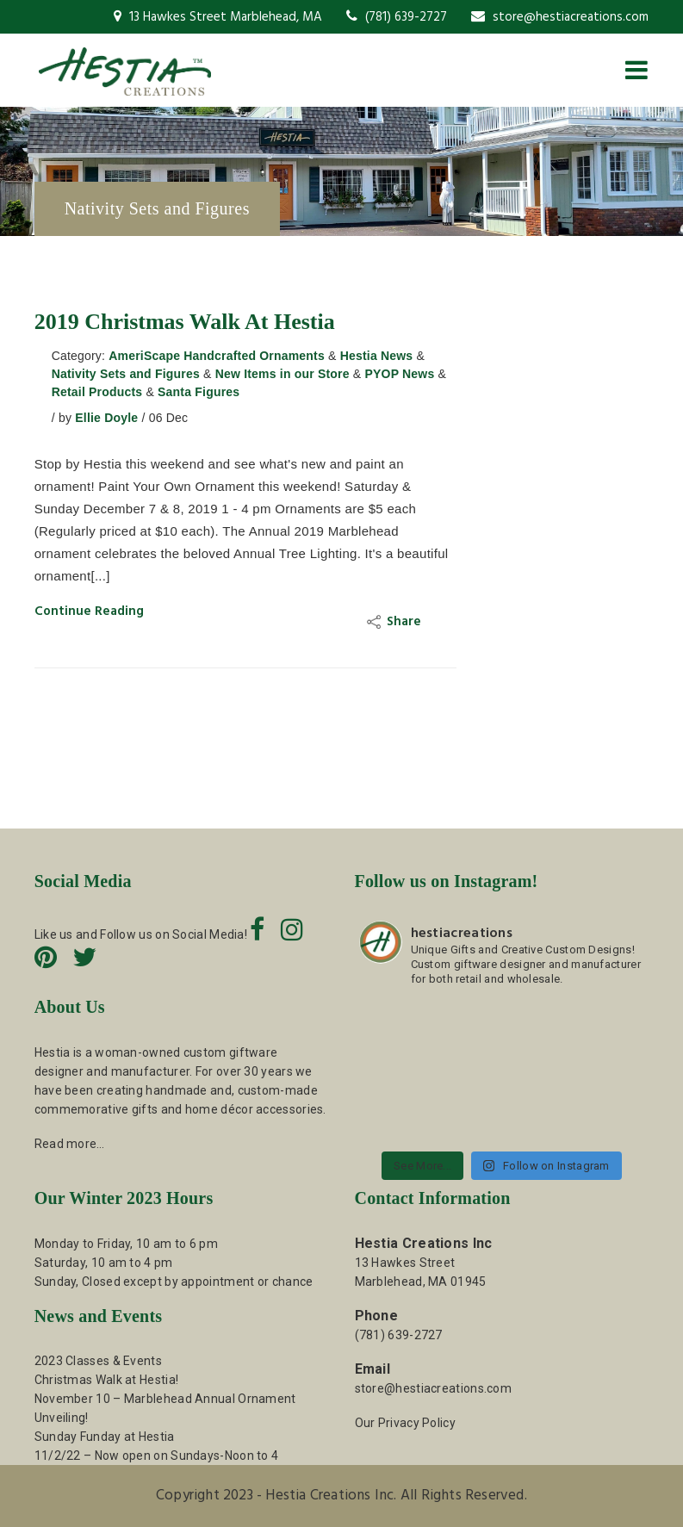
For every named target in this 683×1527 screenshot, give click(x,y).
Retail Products (97, 392)
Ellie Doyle (106, 418)
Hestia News (376, 356)
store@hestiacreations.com (560, 17)
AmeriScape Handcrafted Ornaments (217, 356)
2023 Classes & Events (98, 1361)
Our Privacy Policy (405, 1423)
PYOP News (399, 374)
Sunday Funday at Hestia (104, 1436)
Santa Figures (198, 392)
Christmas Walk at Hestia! (106, 1380)
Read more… (69, 1144)
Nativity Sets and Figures (126, 374)
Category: (79, 356)
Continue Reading (89, 611)
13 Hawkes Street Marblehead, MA (218, 17)
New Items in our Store (282, 374)
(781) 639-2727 (396, 17)
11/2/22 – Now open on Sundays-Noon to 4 (156, 1455)
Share (396, 621)
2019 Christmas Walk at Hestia (184, 321)
